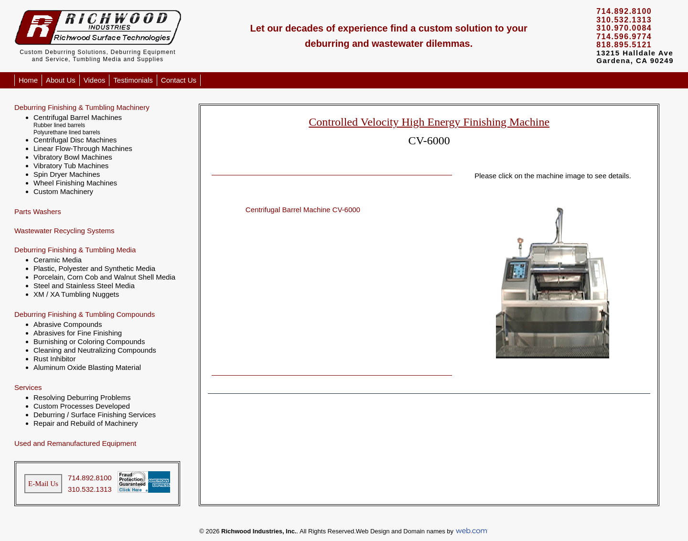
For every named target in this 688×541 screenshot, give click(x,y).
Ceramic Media (57, 260)
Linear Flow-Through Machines (82, 148)
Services (28, 387)
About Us (60, 80)
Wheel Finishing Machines (75, 183)
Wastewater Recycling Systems (64, 231)
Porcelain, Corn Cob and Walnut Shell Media (104, 277)
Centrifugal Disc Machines (75, 140)
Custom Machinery (63, 191)
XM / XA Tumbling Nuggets (76, 294)
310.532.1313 (90, 489)
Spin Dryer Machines (66, 174)
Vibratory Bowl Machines (72, 157)
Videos (95, 80)
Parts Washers (37, 211)
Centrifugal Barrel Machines (77, 117)
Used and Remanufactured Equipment (75, 443)
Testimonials (133, 80)
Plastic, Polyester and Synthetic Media (94, 268)
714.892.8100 (90, 478)
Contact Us (178, 80)
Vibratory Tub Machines (70, 166)
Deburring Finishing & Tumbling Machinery (82, 107)
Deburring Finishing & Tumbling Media (75, 250)
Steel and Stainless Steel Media (84, 285)
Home (28, 80)
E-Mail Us (43, 483)
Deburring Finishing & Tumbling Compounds (84, 314)
